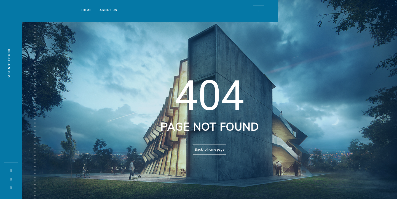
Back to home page (209, 149)
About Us (108, 10)
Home (86, 10)
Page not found (9, 63)
